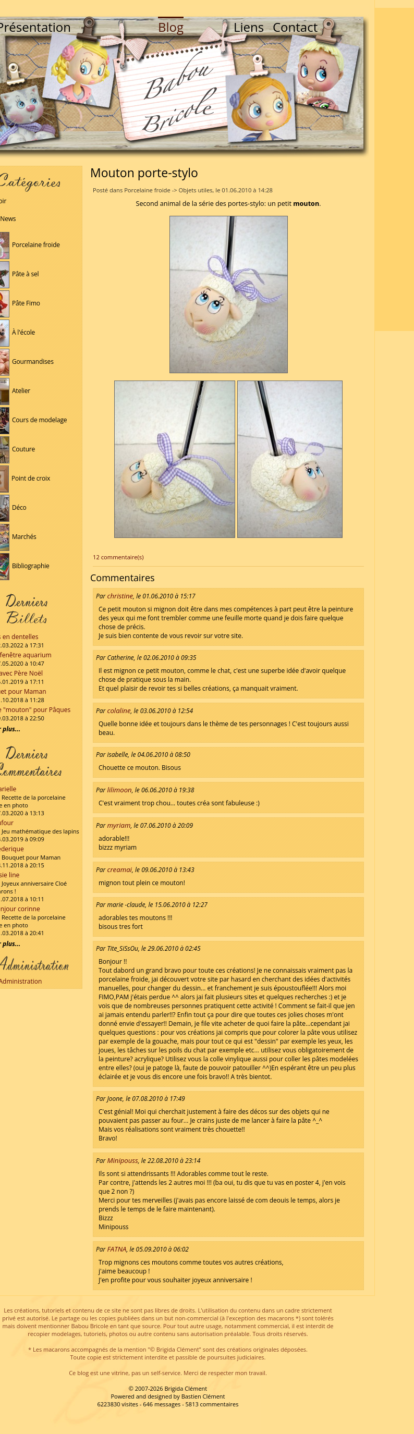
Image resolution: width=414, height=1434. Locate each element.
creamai (119, 869)
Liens (249, 26)
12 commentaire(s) (118, 557)
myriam (118, 825)
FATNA (116, 1249)
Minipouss (122, 1160)
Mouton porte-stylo (144, 172)
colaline (118, 710)
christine (120, 595)
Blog (171, 26)
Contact (295, 26)
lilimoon (119, 789)
